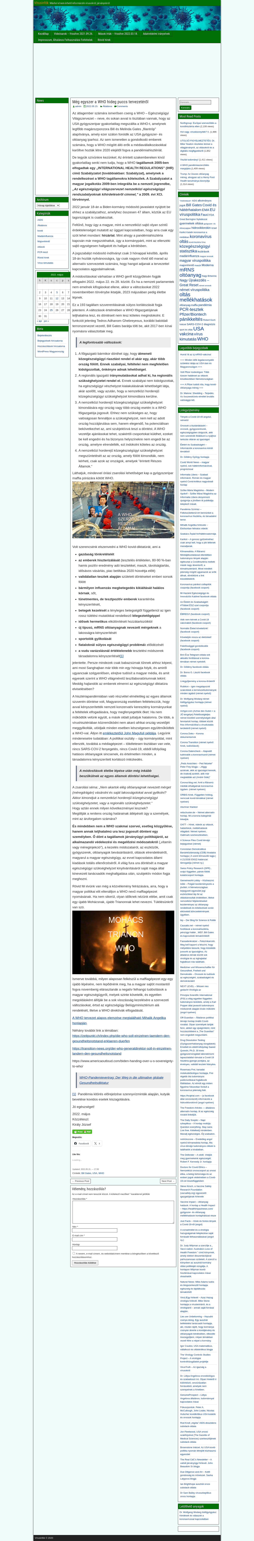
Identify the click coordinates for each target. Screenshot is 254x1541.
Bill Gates (86, 1173)
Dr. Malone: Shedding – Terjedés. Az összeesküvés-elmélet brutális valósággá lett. (197, 396)
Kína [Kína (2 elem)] (203, 242)
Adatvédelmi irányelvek (156, 33)
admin (78, 106)
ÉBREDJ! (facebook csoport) (195, 614)
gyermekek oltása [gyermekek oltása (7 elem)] (191, 223)
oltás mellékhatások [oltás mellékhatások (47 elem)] (196, 297)
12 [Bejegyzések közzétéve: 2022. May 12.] (57, 298)
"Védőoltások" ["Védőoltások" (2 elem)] (185, 201)
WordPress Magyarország (51, 351)
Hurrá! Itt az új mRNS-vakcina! (195, 354)
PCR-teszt (43, 252)
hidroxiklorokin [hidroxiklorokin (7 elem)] (201, 228)
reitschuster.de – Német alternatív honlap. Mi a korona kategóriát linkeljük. (197, 816)
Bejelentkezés (45, 335)
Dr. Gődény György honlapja (194, 457)
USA (94, 1173)
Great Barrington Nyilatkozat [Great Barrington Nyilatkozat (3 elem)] (193, 219)
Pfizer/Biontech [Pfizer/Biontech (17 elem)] (193, 314)
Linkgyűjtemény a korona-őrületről (197, 681)
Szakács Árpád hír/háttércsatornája (198, 533)
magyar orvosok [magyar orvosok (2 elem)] (206, 256)
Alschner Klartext (189, 807)
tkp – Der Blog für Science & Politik (198, 920)
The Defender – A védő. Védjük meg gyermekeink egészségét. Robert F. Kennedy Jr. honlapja (196, 1158)
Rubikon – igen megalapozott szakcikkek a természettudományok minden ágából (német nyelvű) (198, 690)
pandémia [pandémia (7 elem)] (205, 305)
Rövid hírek (104, 40)
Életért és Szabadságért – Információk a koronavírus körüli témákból (196, 448)
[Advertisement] (127, 69)
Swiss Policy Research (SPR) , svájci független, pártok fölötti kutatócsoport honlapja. (196, 871)
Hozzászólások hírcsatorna (51, 346)
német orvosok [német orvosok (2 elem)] (205, 285)
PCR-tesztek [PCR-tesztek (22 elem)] (191, 309)
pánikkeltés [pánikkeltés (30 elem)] (191, 319)
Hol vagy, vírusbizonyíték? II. (194, 132)
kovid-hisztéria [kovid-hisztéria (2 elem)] (195, 242)
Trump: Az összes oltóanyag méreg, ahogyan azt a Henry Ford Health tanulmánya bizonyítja (197, 177)
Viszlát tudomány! (189, 159)
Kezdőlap (43, 33)
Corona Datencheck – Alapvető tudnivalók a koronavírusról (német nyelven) (197, 754)
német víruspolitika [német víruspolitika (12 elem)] (194, 290)
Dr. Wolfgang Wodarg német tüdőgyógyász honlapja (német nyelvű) (195, 702)
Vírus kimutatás (45, 263)
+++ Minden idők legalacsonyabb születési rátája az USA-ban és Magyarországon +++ (197, 363)
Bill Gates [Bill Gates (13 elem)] (194, 205)
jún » (46, 321)
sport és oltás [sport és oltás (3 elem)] (186, 329)
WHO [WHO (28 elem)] (202, 338)
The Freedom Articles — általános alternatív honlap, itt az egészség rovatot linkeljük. (197, 1111)
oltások (41, 247)
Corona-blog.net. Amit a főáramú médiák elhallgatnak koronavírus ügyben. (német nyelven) (196, 786)
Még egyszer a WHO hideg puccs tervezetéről (110, 101)
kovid (40, 230)
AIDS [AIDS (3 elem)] (194, 201)
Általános (107, 106)
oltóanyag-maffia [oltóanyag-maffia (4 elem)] (189, 305)
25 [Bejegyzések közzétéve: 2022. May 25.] (51, 310)
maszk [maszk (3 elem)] (198, 265)
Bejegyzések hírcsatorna (50, 340)
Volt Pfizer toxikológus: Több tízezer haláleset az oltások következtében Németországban (196, 375)
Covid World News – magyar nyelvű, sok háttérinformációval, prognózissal (196, 465)
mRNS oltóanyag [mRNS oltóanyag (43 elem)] (190, 272)
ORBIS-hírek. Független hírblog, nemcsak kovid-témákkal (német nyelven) (196, 798)
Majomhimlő (44, 241)
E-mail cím (78, 1239)
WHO (101, 1173)
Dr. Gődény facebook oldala (194, 667)
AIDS (40, 220)
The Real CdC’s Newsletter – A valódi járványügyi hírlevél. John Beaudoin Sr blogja (196, 1463)
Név (75, 1231)
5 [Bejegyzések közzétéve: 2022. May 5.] (57, 292)
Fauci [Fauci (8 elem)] (204, 214)
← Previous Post (80, 1181)
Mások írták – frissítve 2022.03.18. (118, 33)
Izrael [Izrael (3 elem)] (214, 228)
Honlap (76, 1248)
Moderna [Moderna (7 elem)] (207, 265)
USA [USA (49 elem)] (198, 328)
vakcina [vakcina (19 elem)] (186, 334)
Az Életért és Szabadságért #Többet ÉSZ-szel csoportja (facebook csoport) (194, 605)
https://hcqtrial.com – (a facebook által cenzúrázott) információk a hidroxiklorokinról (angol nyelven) (197, 1099)
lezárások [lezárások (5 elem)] (203, 251)
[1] (122, 656)
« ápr (39, 321)
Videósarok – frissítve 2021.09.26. (73, 33)
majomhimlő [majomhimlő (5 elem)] (187, 265)
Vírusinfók (41, 3)
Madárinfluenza (45, 236)
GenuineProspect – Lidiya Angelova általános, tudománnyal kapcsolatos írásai (197, 1398)
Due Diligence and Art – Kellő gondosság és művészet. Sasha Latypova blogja (196, 1475)
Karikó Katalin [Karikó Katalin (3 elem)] (186, 232)
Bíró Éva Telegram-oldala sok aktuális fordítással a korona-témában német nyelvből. (195, 658)
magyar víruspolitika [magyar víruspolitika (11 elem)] (195, 260)
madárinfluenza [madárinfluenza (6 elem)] (189, 256)
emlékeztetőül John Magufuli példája (129, 733)
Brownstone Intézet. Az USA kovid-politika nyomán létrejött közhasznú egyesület (198, 1451)
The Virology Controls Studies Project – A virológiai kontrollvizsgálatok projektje (195, 1358)
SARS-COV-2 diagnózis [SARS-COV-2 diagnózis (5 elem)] (201, 324)
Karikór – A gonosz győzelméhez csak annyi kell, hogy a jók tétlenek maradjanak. (198, 542)
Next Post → (168, 1181)
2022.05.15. (92, 106)
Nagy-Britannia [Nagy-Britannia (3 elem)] (209, 276)
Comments (122, 106)
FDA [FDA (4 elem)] (211, 214)
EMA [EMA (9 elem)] (205, 210)
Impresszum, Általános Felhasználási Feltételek (65, 40)
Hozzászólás (79, 1199)
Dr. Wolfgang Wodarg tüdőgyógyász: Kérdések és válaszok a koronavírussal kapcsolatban (198, 1515)
